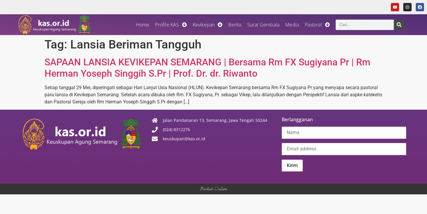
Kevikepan (208, 24)
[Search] (399, 25)
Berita (234, 24)
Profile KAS (171, 24)
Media (292, 24)
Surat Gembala (263, 24)
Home (142, 24)
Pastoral (317, 24)
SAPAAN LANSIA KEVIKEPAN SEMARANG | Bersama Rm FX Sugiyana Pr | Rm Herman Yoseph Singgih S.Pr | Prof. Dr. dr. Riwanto (207, 67)
